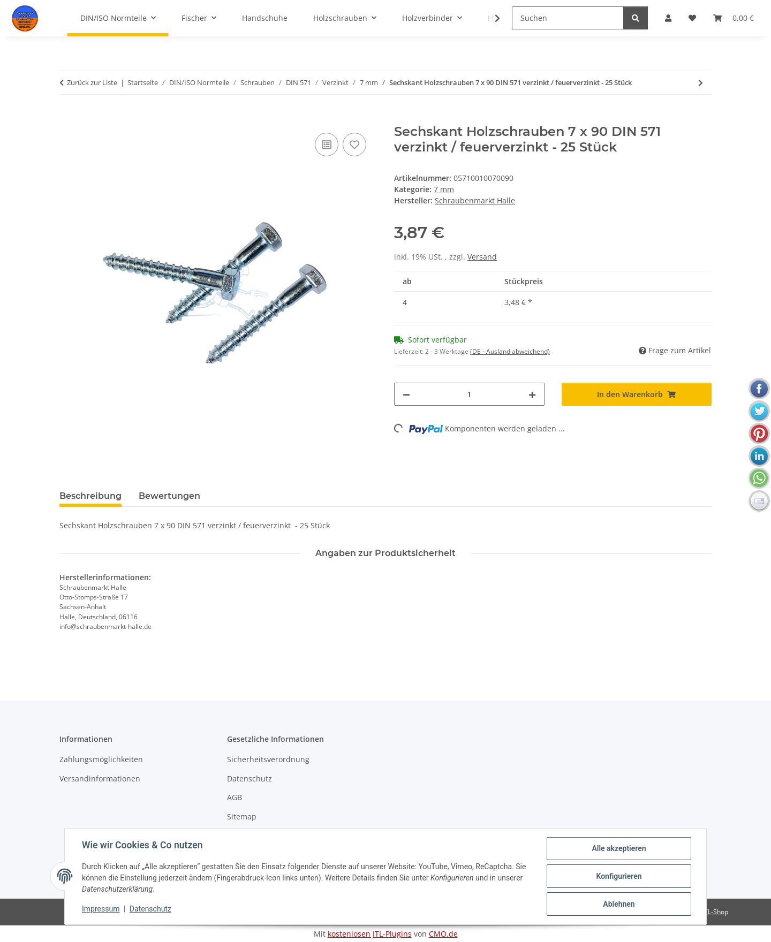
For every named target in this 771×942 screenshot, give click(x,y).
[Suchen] (568, 17)
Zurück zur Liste (92, 82)
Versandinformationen (99, 778)
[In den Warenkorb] (68, 118)
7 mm (444, 189)
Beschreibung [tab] (90, 496)
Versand (482, 257)
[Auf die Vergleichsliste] (326, 144)
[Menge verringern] (406, 394)
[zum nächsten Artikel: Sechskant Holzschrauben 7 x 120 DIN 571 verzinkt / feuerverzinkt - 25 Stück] (701, 82)
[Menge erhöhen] (532, 394)
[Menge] (469, 394)
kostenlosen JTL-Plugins (370, 934)
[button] (490, 18)
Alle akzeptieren (619, 848)
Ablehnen (618, 904)
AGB (234, 797)
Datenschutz (150, 909)
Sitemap (241, 816)
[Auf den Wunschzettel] (354, 144)
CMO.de (443, 934)
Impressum (100, 909)
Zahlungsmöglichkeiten (101, 759)
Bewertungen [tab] (169, 496)
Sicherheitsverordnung (268, 759)
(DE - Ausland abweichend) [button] (510, 351)
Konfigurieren (618, 876)
